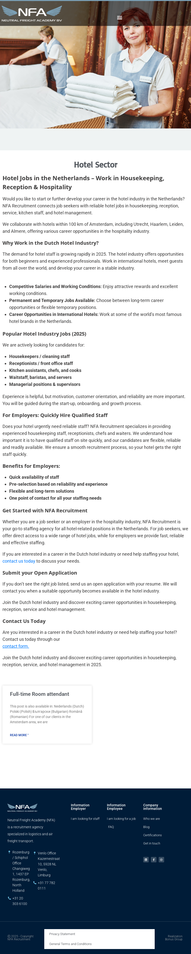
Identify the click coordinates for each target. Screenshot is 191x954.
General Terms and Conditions (70, 944)
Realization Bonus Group (174, 938)
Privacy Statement (62, 934)
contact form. (15, 646)
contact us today (18, 561)
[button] (120, 17)
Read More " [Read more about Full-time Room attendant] (19, 735)
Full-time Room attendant (39, 694)
